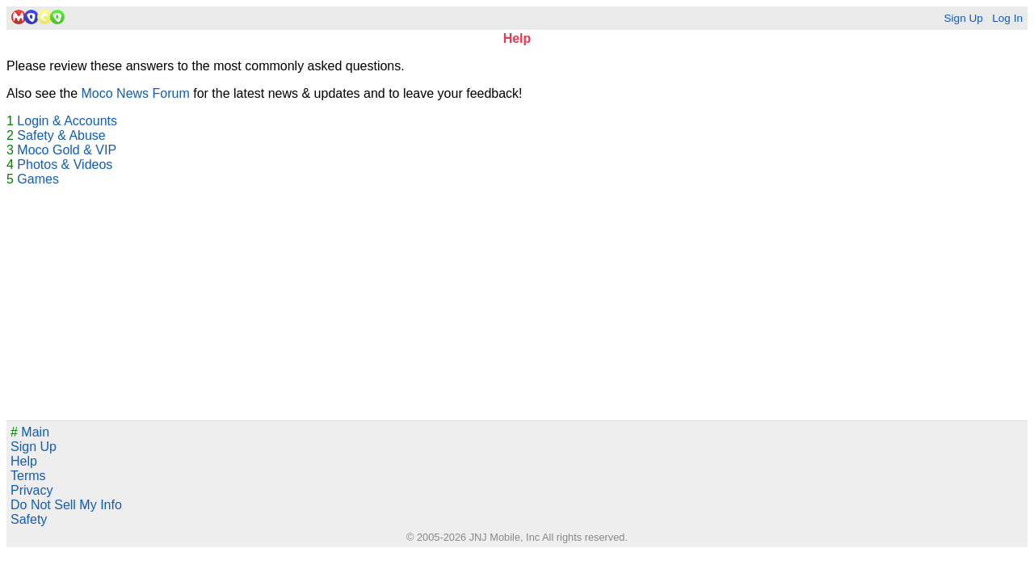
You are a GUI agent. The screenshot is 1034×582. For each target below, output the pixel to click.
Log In (1007, 18)
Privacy (32, 490)
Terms (28, 476)
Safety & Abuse (61, 135)
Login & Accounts (67, 121)
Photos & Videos (64, 164)
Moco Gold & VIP (66, 150)
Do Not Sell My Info (66, 505)
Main (30, 432)
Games (38, 179)
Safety (29, 519)
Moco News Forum (136, 93)
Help (24, 461)
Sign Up (963, 18)
